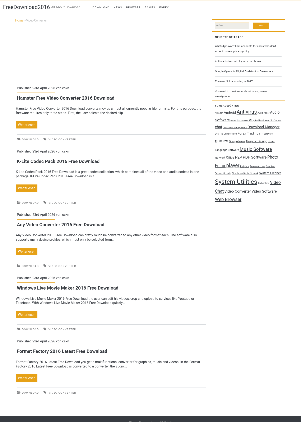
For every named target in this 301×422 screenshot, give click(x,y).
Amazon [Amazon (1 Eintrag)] (219, 113)
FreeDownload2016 (26, 7)
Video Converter (62, 139)
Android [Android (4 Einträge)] (230, 112)
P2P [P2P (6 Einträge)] (238, 157)
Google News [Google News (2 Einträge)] (237, 141)
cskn (65, 88)
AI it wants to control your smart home (238, 61)
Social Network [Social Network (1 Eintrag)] (250, 173)
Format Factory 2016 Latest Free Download (62, 351)
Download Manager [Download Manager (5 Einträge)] (263, 127)
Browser (133, 7)
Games (150, 7)
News (118, 7)
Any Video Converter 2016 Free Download (61, 224)
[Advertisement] (111, 53)
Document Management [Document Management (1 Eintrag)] (235, 127)
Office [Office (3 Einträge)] (230, 157)
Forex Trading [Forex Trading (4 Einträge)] (247, 133)
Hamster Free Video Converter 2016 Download (66, 98)
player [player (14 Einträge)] (232, 165)
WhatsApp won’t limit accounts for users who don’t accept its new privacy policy (245, 48)
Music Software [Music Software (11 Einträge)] (256, 149)
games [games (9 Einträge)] (221, 140)
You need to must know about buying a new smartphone (241, 94)
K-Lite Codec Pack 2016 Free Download (58, 161)
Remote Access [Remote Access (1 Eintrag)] (257, 166)
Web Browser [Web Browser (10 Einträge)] (228, 199)
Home (19, 20)
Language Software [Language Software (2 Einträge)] (227, 149)
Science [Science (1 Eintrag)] (219, 173)
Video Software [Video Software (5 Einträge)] (264, 191)
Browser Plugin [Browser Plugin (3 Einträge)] (247, 120)
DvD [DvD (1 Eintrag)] (217, 133)
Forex (164, 7)
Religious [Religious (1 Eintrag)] (244, 166)
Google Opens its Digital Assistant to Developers (244, 71)
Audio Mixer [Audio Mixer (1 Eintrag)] (263, 113)
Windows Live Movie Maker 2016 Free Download (68, 288)
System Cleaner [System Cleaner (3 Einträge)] (270, 173)
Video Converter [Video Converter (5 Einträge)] (237, 191)
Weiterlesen (27, 124)
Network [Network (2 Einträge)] (220, 157)
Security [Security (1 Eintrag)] (227, 173)
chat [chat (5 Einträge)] (218, 127)
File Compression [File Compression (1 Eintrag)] (228, 133)
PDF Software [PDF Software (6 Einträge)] (255, 157)
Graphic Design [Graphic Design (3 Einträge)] (256, 141)
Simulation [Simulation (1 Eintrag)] (237, 173)
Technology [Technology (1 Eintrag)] (263, 183)
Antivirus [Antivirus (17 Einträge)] (247, 112)
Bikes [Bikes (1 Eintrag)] (233, 120)
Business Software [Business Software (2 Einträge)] (270, 120)
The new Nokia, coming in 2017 (234, 81)
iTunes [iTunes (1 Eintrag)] (271, 141)
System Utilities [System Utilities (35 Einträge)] (236, 181)
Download (100, 7)
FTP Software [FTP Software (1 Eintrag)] (266, 133)
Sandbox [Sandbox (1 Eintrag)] (270, 166)
